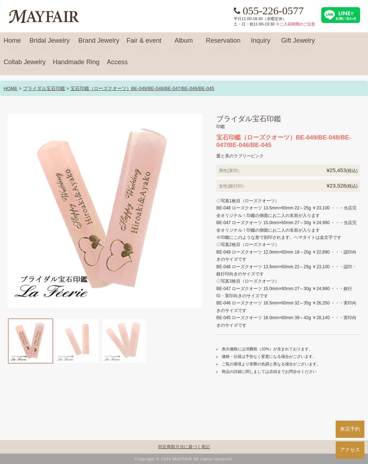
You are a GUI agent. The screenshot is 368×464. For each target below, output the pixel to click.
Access (117, 65)
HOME (11, 88)
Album (184, 44)
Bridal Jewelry (49, 44)
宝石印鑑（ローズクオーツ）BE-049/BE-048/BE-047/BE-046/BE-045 (142, 88)
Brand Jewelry (98, 44)
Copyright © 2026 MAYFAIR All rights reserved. (184, 459)
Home (12, 44)
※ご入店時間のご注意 (295, 24)
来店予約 (350, 429)
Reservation (223, 44)
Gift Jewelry (298, 44)
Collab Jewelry (25, 65)
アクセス (350, 450)
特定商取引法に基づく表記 (184, 446)
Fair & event (143, 44)
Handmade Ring (76, 65)
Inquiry (260, 44)
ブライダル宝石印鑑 (44, 88)
